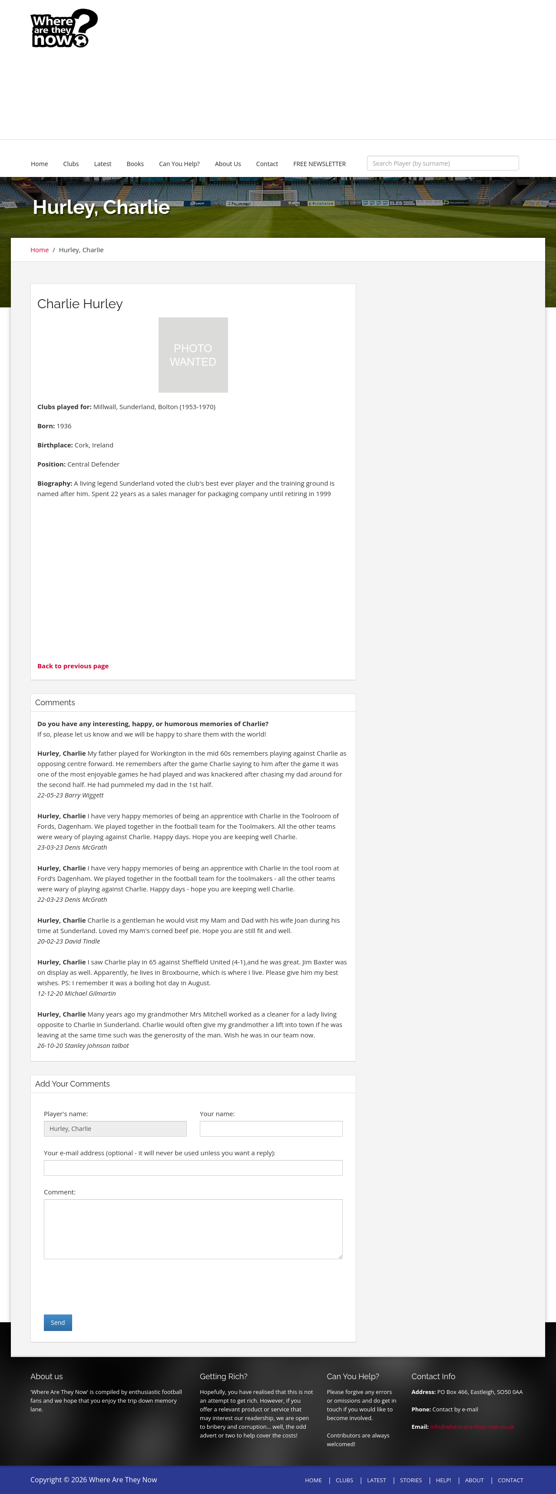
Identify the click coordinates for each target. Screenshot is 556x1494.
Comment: (60, 1191)
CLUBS (344, 1480)
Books (135, 164)
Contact (267, 164)
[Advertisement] (342, 69)
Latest (103, 164)
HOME (313, 1480)
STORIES (411, 1480)
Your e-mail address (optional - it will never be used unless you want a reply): (159, 1152)
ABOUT (474, 1480)
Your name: (217, 1113)
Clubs (71, 164)
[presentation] (110, 1287)
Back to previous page (73, 665)
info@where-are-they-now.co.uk (472, 1427)
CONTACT (510, 1480)
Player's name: (66, 1113)
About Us (228, 164)
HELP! (443, 1480)
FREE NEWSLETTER (319, 164)
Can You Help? (179, 164)
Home (39, 164)
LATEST (376, 1480)
